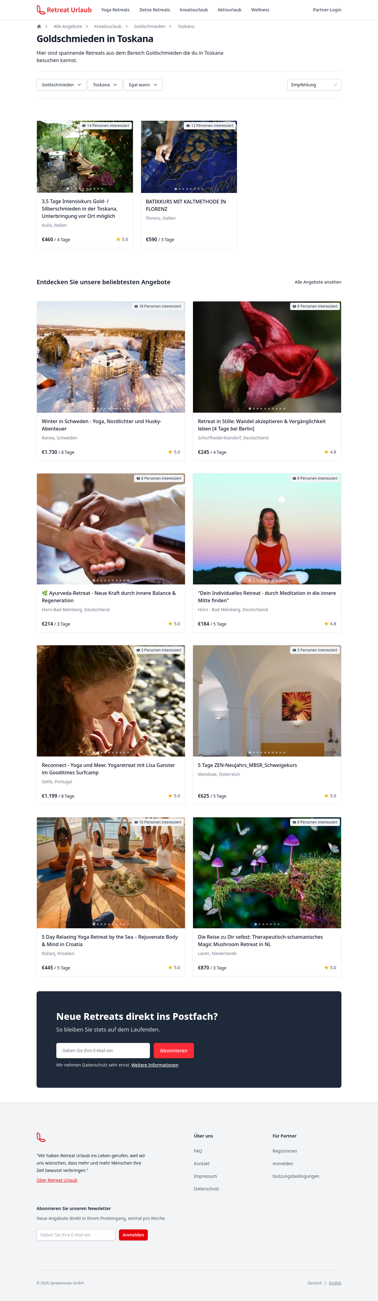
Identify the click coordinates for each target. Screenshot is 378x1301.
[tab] (68, 189)
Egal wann (144, 85)
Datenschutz (206, 1189)
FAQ (198, 1151)
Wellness (260, 10)
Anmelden (283, 1163)
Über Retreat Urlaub (57, 1180)
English (335, 1283)
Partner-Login (327, 10)
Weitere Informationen (154, 1065)
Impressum (205, 1176)
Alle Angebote (68, 26)
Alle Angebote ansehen (318, 282)
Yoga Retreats (115, 10)
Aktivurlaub (229, 10)
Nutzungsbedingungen (296, 1176)
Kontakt (202, 1163)
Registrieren (285, 1151)
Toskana (186, 26)
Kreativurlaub (194, 10)
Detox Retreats (155, 10)
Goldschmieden (150, 26)
